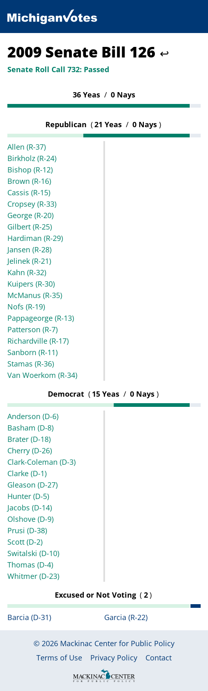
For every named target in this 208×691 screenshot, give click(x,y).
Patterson (32, 329)
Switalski (33, 553)
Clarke (27, 473)
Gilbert (29, 227)
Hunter (28, 496)
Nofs (26, 306)
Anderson (32, 416)
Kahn (26, 272)
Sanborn (32, 352)
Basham (30, 428)
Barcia (29, 617)
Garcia (126, 617)
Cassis (28, 192)
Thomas (30, 565)
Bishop (30, 169)
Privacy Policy (113, 657)
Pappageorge (40, 318)
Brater (29, 439)
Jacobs (29, 507)
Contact (158, 657)
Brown (29, 181)
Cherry (29, 450)
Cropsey (31, 204)
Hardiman (35, 238)
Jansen (29, 249)
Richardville (38, 341)
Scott (24, 542)
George (30, 215)
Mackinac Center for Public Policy (117, 643)
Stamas (30, 364)
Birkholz (31, 158)
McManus (34, 295)
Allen (26, 147)
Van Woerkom (42, 375)
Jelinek (29, 261)
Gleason (32, 485)
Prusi (27, 530)
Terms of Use (59, 657)
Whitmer (33, 576)
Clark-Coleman (41, 462)
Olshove (30, 519)
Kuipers (31, 284)
